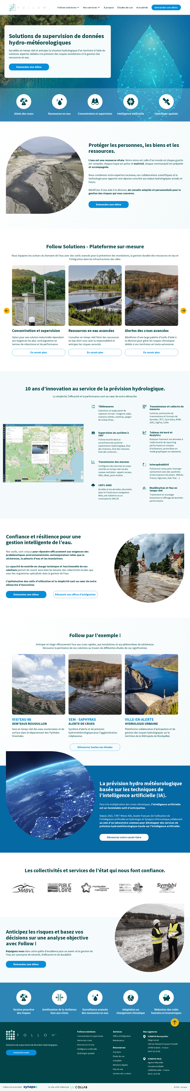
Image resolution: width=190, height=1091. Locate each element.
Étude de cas (118, 1056)
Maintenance (118, 1040)
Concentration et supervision (90, 1036)
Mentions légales (120, 1065)
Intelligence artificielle (87, 1049)
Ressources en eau (85, 1044)
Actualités (117, 1060)
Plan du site (118, 1069)
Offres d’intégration (122, 1036)
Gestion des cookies (122, 1073)
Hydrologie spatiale (86, 1053)
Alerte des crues (84, 1040)
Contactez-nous (21, 1052)
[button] (7, 311)
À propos (117, 1052)
